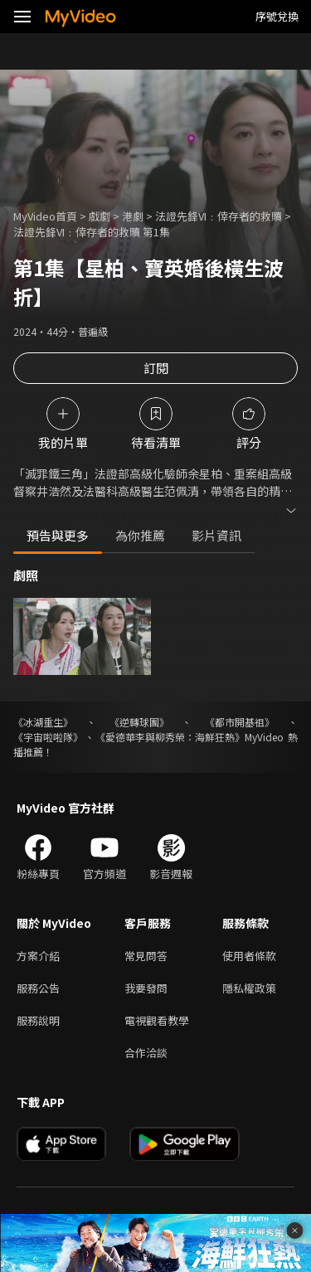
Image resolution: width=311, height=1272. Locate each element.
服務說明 (38, 1020)
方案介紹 (38, 956)
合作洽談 (146, 1053)
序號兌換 (277, 16)
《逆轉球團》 (139, 722)
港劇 (132, 216)
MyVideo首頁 (45, 216)
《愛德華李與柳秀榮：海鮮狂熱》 (170, 737)
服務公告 (38, 988)
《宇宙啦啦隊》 (48, 737)
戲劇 (99, 216)
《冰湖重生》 (43, 722)
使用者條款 (249, 956)
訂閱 (155, 367)
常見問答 (146, 956)
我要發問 (146, 988)
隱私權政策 (249, 988)
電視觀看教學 (156, 1020)
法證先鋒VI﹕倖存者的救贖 (218, 216)
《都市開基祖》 (240, 722)
